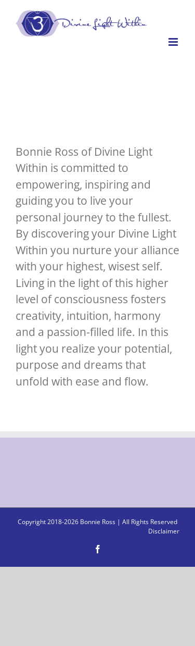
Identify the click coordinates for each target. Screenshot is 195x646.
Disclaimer (163, 531)
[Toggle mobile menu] (173, 41)
